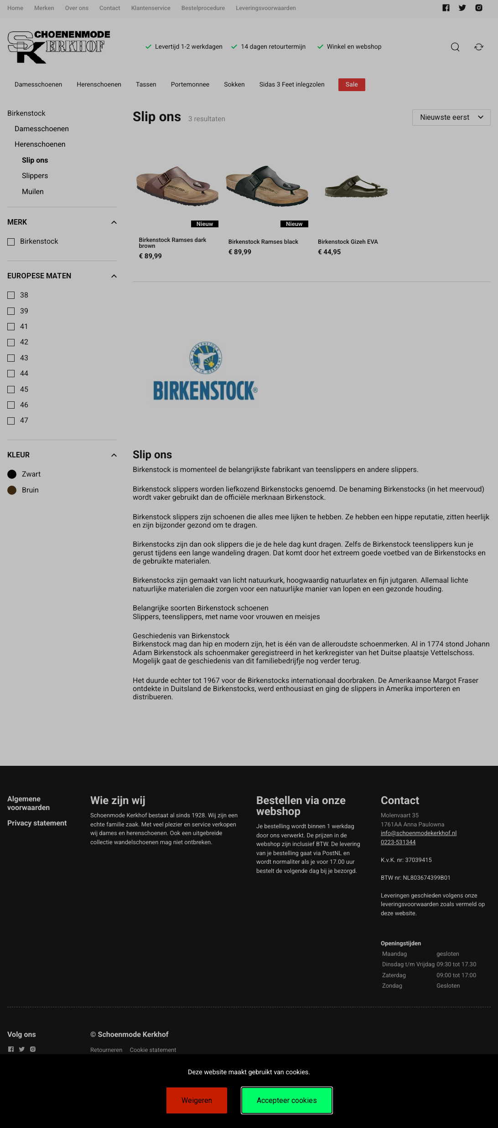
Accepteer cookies (287, 1100)
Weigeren (197, 1100)
